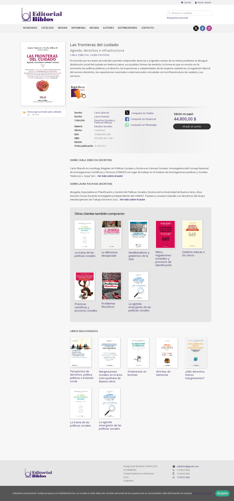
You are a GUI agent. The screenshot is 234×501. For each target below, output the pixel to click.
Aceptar (222, 493)
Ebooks (62, 27)
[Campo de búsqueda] (189, 13)
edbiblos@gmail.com (188, 466)
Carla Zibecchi (79, 55)
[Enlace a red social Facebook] (202, 28)
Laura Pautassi (99, 55)
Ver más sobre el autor (110, 176)
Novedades (30, 27)
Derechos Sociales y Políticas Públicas (104, 121)
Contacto (147, 27)
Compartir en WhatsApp (141, 125)
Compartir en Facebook (140, 119)
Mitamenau (78, 27)
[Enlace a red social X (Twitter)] (196, 28)
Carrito (186, 2)
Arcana (94, 27)
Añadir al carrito (192, 126)
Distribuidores (127, 27)
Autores (108, 27)
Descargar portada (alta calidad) (42, 113)
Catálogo (47, 27)
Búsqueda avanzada (177, 17)
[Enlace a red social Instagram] (209, 28)
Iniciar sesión (203, 2)
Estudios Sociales (103, 126)
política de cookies (202, 493)
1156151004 (183, 477)
